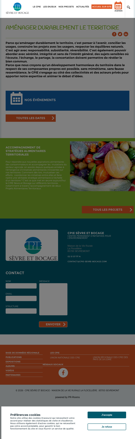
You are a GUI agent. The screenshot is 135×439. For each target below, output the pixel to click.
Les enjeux (49, 6)
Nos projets (66, 6)
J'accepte (107, 415)
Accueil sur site (101, 6)
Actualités (82, 6)
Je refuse (107, 427)
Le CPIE (37, 6)
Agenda (119, 8)
